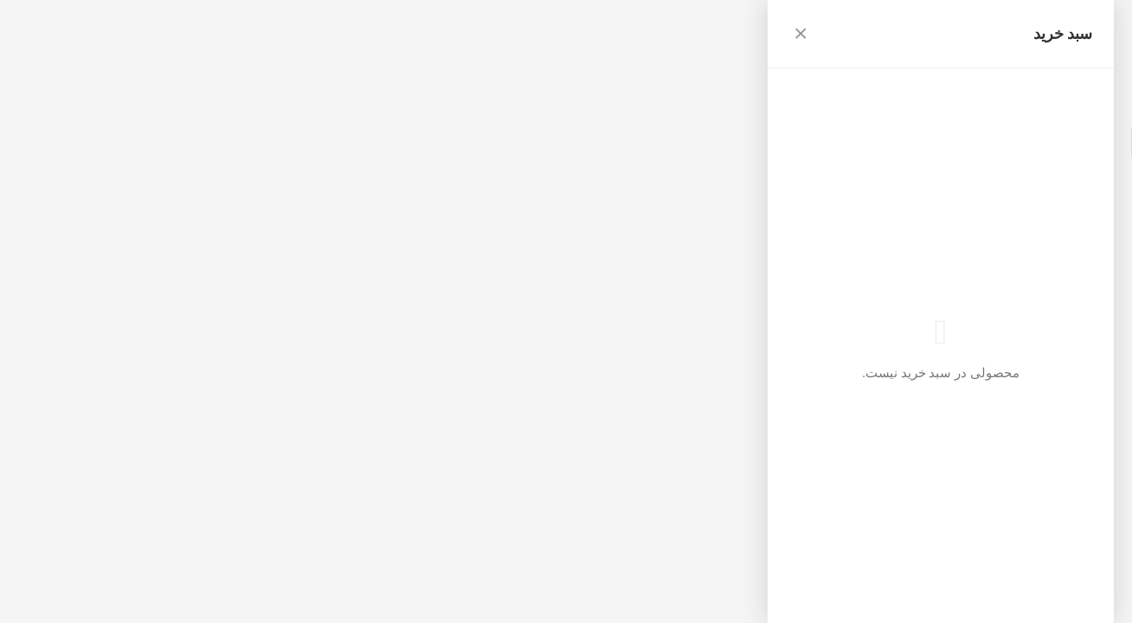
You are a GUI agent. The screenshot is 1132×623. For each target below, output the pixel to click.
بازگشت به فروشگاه (1071, 103)
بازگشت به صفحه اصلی (836, 167)
